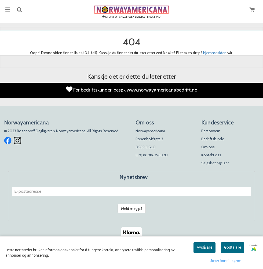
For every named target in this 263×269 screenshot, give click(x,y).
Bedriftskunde (212, 139)
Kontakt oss (211, 155)
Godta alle (232, 247)
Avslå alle (204, 247)
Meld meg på (131, 208)
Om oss (208, 147)
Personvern (210, 130)
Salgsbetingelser (215, 163)
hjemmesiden (215, 52)
